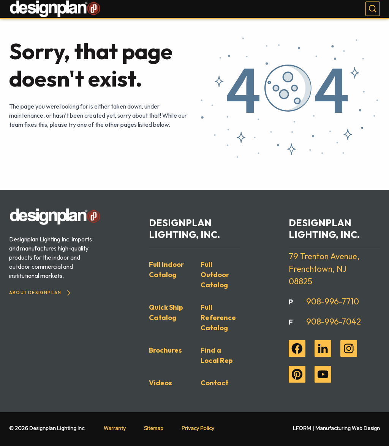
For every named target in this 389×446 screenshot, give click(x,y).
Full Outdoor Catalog (215, 274)
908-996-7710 (332, 301)
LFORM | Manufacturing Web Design (336, 428)
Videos (160, 382)
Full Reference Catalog (218, 317)
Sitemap (153, 428)
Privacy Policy (198, 428)
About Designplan (39, 292)
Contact (214, 382)
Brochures (165, 350)
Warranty (115, 428)
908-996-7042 (333, 321)
